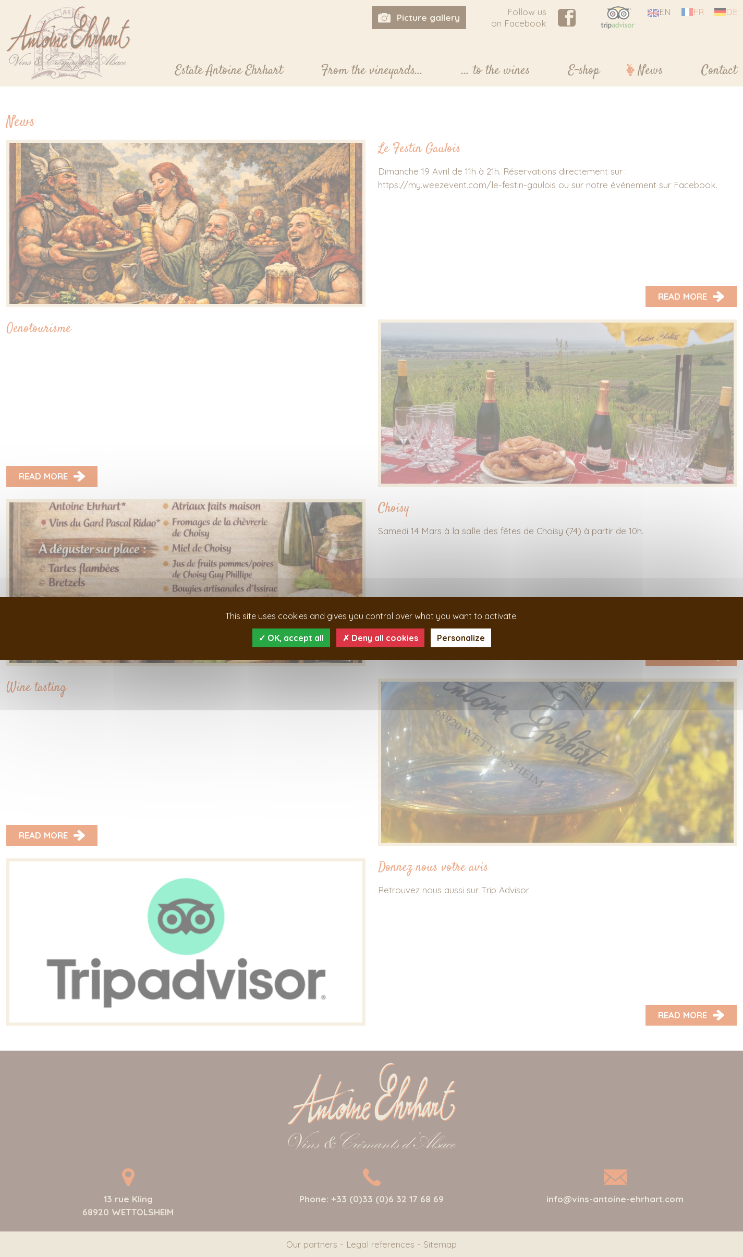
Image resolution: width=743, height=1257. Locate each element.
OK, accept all (291, 638)
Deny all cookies (380, 638)
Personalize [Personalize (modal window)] (461, 638)
